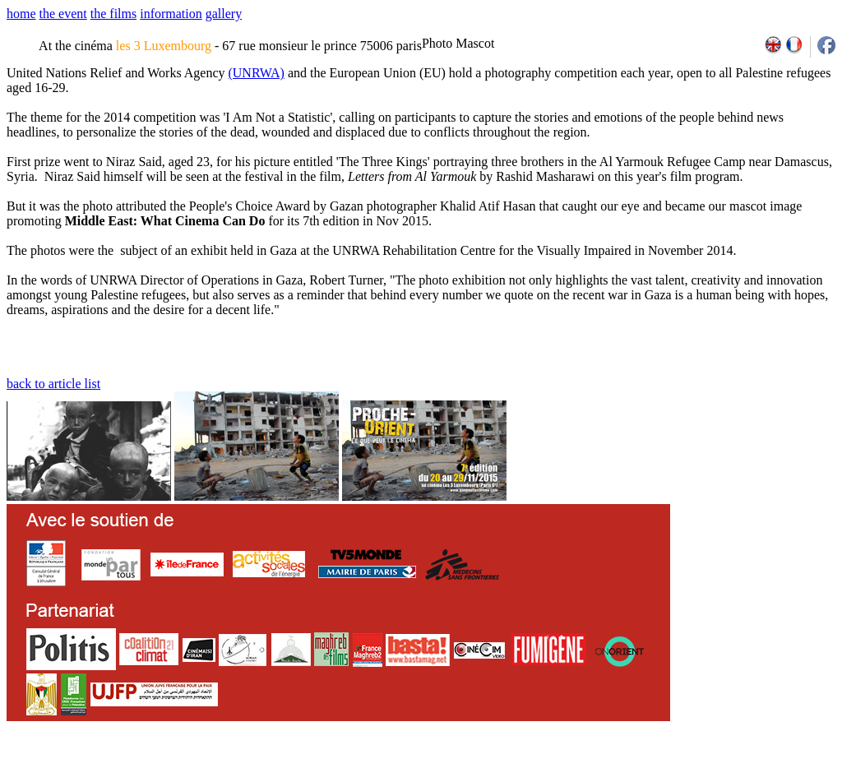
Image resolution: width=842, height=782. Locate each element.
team (297, 776)
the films (113, 14)
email (134, 776)
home (21, 14)
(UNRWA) (256, 73)
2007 (608, 776)
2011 (680, 776)
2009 (644, 776)
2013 (716, 776)
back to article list (53, 384)
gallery (224, 14)
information (171, 14)
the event (63, 14)
